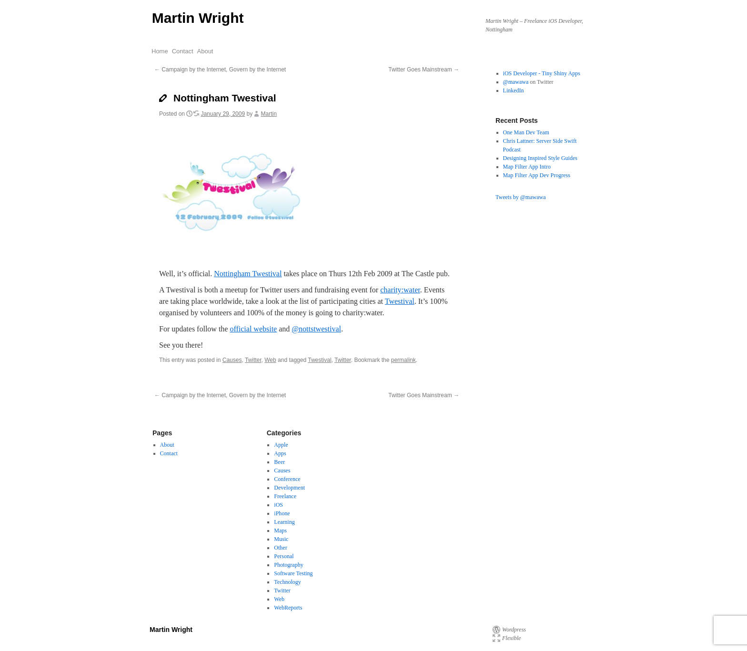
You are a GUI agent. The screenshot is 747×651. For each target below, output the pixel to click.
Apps (280, 453)
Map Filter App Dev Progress (536, 175)
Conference (287, 479)
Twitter (253, 360)
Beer (279, 462)
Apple (281, 444)
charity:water (400, 290)
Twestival (399, 301)
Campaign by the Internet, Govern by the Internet (220, 69)
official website (253, 329)
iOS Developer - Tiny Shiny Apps (541, 73)
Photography (288, 564)
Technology (287, 582)
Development (289, 487)
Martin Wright (198, 18)
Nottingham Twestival (248, 274)
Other (280, 547)
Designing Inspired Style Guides (540, 158)
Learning (284, 522)
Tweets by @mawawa (520, 197)
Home (159, 51)
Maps (280, 530)
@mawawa (516, 82)
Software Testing (293, 573)
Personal (283, 556)
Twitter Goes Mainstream (423, 69)
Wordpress (514, 629)
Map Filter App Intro (527, 166)
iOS (278, 504)
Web (270, 360)
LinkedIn (513, 90)
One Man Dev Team (526, 132)
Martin (269, 113)
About (205, 51)
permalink (403, 360)
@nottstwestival (316, 329)
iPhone (282, 513)
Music (281, 539)
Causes (232, 360)
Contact (182, 51)
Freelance (285, 496)
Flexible (511, 638)
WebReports (288, 607)
